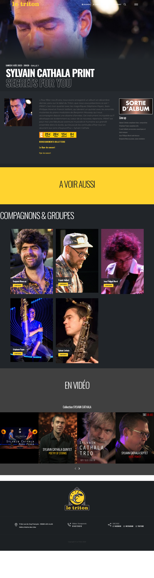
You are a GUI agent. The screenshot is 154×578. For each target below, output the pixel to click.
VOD (104, 4)
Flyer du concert (45, 153)
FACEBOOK (117, 526)
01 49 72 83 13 (77, 526)
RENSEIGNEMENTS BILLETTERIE (52, 141)
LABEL (96, 4)
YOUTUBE (140, 526)
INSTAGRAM (128, 526)
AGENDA (86, 4)
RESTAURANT (115, 4)
